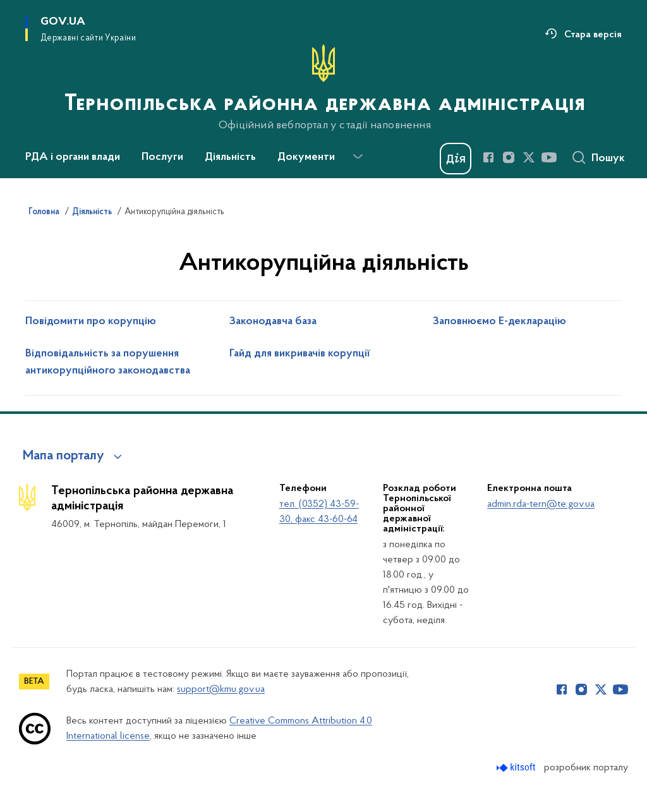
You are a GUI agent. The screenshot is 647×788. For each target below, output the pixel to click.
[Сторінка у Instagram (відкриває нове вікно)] (508, 157)
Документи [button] (306, 157)
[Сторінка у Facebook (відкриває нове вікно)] (488, 157)
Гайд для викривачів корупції (299, 354)
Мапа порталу (63, 456)
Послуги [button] (162, 157)
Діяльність (92, 212)
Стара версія (593, 35)
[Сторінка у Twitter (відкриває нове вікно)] (528, 157)
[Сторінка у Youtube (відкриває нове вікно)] (549, 157)
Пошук (608, 158)
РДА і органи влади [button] (72, 157)
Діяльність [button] (230, 157)
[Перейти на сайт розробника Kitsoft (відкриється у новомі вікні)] (517, 767)
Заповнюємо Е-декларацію (499, 321)
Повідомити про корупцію (90, 321)
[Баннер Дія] (455, 158)
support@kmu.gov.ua (221, 689)
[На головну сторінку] (323, 87)
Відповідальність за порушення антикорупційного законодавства (107, 362)
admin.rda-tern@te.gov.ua (541, 504)
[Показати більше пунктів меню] (357, 156)
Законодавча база (273, 321)
